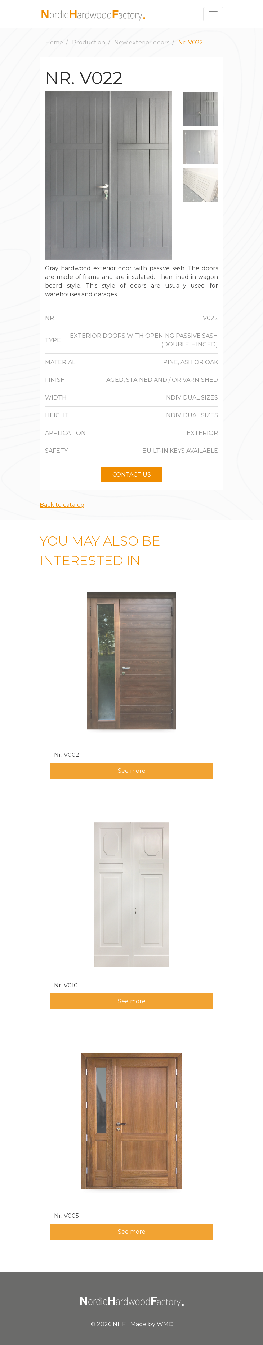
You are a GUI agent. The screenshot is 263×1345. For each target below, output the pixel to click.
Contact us (131, 474)
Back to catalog (62, 504)
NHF (119, 1324)
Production (88, 42)
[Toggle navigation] (213, 14)
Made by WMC (151, 1324)
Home (54, 42)
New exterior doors (141, 42)
